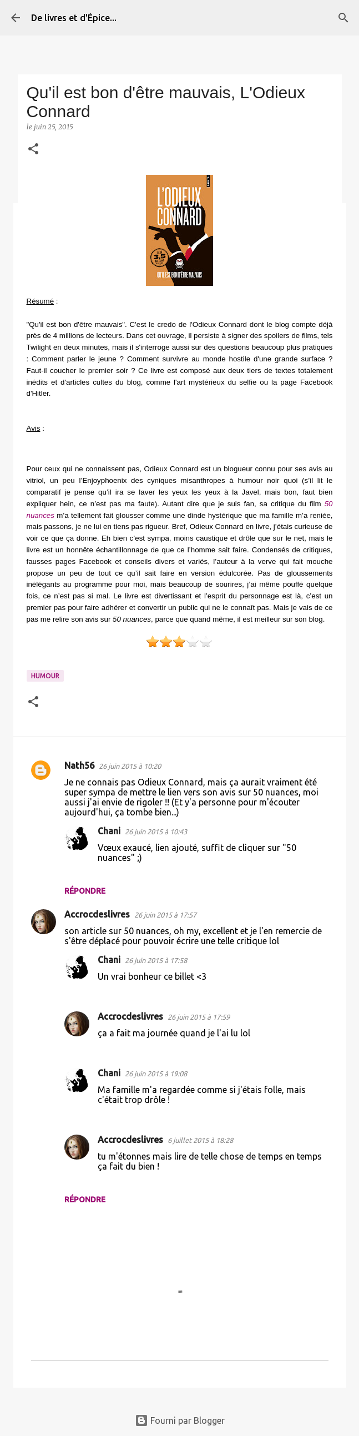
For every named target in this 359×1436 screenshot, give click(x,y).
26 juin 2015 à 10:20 (130, 766)
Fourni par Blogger (180, 1420)
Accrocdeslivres (97, 914)
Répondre (84, 890)
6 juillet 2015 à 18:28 (200, 1140)
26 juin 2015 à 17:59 (199, 1017)
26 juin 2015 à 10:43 (156, 831)
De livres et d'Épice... (74, 18)
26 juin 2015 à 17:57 (165, 915)
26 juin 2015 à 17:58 (156, 960)
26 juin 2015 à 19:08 (156, 1073)
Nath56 (79, 765)
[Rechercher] (343, 17)
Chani (109, 831)
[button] (33, 149)
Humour (45, 675)
